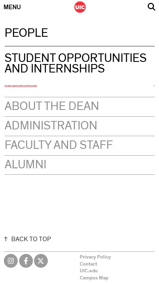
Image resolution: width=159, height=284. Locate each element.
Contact (88, 264)
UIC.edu (89, 270)
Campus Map (94, 278)
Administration (51, 126)
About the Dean (52, 106)
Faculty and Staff (59, 145)
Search (151, 7)
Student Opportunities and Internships (21, 86)
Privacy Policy (95, 257)
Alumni (25, 165)
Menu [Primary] (12, 7)
